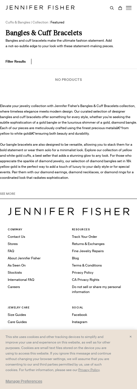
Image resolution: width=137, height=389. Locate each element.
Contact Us (16, 236)
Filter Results (16, 61)
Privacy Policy (82, 272)
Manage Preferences (24, 381)
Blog (75, 258)
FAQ (11, 251)
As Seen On (17, 265)
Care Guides (17, 322)
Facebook (79, 314)
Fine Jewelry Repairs (88, 251)
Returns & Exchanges (88, 244)
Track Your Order (84, 236)
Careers (14, 287)
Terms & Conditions (87, 265)
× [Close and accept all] (130, 336)
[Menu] (128, 8)
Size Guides (17, 314)
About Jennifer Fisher (24, 258)
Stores (13, 244)
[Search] (111, 8)
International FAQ (21, 279)
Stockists (15, 272)
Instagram (79, 322)
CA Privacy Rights (85, 279)
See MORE (7, 194)
